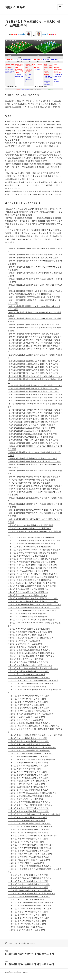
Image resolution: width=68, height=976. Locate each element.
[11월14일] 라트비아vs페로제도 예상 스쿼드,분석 (29, 896)
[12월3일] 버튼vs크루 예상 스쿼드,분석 (24, 768)
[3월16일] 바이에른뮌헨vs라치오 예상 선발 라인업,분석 (31, 561)
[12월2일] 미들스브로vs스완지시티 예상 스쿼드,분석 (30, 805)
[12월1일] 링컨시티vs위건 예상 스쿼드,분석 (26, 820)
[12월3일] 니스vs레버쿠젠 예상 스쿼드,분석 (26, 783)
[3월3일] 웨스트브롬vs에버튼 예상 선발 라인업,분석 (30, 631)
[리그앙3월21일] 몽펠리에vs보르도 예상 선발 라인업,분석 (32, 434)
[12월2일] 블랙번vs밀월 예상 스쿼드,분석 (25, 799)
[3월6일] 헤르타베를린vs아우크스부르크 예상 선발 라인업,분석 (34, 604)
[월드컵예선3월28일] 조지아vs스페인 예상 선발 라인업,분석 (33, 388)
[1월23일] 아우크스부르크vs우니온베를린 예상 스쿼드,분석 (33, 668)
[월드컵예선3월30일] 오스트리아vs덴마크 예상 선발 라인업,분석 (35, 339)
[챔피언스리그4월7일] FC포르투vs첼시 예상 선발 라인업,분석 (34, 297)
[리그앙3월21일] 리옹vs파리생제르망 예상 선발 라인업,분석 (33, 421)
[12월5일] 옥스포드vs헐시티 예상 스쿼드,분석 (27, 771)
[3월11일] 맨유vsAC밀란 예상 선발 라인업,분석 (28, 571)
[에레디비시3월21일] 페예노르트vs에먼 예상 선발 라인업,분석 (34, 488)
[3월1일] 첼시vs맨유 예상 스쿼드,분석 (24, 640)
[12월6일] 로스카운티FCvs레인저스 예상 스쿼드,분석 (30, 753)
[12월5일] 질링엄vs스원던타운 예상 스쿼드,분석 (28, 774)
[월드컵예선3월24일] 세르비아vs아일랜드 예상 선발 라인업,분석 (35, 400)
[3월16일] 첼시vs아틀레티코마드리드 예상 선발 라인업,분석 (33, 558)
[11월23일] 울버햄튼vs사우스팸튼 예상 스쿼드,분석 (30, 856)
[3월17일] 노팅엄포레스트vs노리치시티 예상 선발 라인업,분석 (34, 549)
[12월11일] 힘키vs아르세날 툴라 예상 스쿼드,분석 (29, 710)
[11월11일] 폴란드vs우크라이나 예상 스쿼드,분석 (29, 917)
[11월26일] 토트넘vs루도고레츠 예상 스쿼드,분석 (29, 850)
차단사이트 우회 (15, 7)
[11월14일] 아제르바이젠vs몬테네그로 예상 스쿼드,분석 (31, 893)
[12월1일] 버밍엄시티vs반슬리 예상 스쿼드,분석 (28, 811)
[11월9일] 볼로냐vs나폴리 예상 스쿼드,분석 (26, 929)
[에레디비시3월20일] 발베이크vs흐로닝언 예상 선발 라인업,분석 (35, 485)
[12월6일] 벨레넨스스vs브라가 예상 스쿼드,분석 (28, 741)
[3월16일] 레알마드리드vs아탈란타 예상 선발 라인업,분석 (32, 564)
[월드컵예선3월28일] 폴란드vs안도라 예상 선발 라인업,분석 (33, 370)
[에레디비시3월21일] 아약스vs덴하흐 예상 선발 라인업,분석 (33, 443)
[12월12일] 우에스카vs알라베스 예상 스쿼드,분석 (29, 695)
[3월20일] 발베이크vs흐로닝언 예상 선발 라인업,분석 (30, 525)
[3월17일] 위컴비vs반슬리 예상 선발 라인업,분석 (28, 555)
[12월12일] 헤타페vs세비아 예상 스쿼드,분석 (27, 698)
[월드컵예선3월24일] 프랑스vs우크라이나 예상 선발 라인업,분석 (35, 412)
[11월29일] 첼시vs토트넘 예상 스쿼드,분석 (26, 841)
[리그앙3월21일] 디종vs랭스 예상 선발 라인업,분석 (29, 431)
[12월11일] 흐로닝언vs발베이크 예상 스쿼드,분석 (29, 707)
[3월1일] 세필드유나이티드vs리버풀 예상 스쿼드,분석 (30, 637)
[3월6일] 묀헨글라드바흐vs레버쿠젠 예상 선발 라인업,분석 (33, 601)
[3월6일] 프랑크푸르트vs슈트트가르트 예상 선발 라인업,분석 (34, 607)
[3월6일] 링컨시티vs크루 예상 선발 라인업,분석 (28, 589)
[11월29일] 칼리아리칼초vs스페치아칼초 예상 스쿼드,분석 (32, 835)
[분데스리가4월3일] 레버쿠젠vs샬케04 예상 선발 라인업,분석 (34, 333)
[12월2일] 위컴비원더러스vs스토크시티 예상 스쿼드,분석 (32, 793)
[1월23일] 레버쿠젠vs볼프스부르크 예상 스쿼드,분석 (30, 665)
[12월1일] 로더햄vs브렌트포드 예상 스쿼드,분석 (28, 808)
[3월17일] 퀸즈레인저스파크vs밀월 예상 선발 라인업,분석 (32, 552)
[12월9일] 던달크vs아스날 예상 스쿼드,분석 (26, 717)
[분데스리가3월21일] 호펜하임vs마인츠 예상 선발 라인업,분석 (34, 476)
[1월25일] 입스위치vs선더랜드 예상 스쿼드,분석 (28, 647)
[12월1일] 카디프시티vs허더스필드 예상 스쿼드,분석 (30, 826)
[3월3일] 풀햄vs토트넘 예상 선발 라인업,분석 (27, 634)
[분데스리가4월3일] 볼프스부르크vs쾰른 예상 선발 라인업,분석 (34, 336)
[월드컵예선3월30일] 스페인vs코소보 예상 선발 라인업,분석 (33, 364)
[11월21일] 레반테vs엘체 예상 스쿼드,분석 (26, 863)
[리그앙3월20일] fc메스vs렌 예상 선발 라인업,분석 (29, 482)
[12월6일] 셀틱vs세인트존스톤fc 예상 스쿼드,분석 (29, 750)
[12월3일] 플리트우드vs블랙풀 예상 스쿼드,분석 (28, 765)
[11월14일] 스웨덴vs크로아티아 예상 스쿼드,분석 (29, 884)
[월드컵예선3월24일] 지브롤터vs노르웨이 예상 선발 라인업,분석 (35, 409)
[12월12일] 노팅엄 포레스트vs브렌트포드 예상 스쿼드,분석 (33, 680)
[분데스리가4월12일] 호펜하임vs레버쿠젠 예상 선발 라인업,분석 (35, 291)
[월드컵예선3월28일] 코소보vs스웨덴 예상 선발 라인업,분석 (33, 373)
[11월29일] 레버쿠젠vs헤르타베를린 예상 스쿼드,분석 (30, 847)
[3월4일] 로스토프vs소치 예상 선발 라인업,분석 (28, 616)
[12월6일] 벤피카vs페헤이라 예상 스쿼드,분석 (27, 738)
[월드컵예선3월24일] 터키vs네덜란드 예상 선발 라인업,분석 (33, 418)
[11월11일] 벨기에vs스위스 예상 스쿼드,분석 (27, 914)
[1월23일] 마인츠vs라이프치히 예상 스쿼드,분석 (28, 662)
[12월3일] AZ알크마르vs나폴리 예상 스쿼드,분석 (28, 780)
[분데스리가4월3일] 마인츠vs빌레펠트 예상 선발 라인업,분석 (34, 324)
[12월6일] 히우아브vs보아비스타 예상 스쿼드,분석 (29, 744)
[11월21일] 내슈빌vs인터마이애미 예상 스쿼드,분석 (30, 866)
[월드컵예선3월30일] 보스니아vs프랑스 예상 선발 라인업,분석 (34, 345)
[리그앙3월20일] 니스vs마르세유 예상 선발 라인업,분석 (31, 479)
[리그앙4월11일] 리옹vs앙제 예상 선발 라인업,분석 (29, 294)
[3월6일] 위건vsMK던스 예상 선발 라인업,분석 (27, 595)
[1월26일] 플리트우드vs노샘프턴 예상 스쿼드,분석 (29, 650)
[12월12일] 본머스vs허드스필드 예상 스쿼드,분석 (29, 677)
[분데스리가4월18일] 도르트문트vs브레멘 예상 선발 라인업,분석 (35, 254)
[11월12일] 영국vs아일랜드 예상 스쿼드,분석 (27, 923)
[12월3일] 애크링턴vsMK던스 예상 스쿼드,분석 (28, 762)
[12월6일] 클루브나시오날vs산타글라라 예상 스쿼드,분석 (32, 747)
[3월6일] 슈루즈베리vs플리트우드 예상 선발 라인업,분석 (32, 586)
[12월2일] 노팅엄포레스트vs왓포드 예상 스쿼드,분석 (30, 796)
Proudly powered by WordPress (16, 972)
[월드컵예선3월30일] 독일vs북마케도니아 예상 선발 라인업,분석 (35, 342)
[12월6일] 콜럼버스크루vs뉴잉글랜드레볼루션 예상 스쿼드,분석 (35, 735)
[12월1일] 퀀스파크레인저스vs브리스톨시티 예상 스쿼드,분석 (34, 814)
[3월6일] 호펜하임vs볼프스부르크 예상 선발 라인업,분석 (32, 610)
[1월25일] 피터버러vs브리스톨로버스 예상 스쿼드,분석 (31, 653)
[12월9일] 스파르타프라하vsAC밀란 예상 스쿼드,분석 (30, 713)
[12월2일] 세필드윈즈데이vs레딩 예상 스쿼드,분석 (29, 802)
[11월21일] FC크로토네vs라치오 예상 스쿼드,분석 (29, 859)
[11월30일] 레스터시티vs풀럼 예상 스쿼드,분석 (28, 832)
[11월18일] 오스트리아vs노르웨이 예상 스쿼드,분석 (30, 878)
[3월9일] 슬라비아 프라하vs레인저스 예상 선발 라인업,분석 (33, 577)
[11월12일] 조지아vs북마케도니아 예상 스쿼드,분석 (30, 908)
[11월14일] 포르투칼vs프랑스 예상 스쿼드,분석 (28, 887)
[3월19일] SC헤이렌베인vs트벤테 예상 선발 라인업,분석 (31, 537)
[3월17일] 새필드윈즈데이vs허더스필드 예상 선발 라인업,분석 (34, 540)
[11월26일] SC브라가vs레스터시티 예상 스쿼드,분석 (30, 853)
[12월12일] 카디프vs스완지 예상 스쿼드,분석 (27, 686)
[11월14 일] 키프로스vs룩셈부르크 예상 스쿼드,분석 (30, 890)
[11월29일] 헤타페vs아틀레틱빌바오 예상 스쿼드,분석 (30, 844)
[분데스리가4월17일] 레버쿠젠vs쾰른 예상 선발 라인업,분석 (33, 257)
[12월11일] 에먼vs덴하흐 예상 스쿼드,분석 (26, 704)
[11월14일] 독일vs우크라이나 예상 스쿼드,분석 (28, 881)
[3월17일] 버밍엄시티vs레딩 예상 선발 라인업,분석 (29, 546)
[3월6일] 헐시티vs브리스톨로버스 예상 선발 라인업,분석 (32, 583)
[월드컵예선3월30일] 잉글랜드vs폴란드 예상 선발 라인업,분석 (34, 361)
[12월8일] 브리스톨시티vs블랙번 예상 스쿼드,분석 (29, 723)
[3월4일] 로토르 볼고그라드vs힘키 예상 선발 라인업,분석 (32, 619)
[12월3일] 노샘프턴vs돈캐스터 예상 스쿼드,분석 (28, 756)
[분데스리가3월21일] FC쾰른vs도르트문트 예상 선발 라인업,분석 (35, 510)
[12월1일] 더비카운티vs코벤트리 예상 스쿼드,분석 (29, 823)
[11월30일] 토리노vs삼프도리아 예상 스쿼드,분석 (29, 829)
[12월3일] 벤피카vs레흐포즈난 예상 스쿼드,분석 (28, 777)
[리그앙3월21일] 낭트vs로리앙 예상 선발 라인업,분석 (30, 437)
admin (23, 943)
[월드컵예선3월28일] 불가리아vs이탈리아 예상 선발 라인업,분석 (35, 385)
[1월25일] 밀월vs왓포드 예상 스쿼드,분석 (25, 659)
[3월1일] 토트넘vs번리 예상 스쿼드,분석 (25, 644)
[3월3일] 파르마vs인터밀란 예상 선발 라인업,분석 (29, 628)
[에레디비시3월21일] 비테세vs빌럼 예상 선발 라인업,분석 (32, 458)
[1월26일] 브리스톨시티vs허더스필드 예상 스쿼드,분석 (31, 656)
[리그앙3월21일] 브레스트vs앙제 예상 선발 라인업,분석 (31, 428)
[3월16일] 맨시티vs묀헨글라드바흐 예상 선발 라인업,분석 (32, 567)
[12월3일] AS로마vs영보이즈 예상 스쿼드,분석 (27, 786)
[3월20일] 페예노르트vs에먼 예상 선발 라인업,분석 (29, 528)
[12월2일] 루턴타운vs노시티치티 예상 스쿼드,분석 (29, 790)
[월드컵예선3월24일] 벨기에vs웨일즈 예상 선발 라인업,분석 (33, 415)
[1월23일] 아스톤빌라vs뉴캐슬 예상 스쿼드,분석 (28, 671)
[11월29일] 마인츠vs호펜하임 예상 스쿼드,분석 (28, 838)
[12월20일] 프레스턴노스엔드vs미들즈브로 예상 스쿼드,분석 (33, 726)
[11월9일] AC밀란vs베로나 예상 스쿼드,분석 (26, 926)
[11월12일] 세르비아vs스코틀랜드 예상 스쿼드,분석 (30, 905)
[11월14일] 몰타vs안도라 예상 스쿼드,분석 (26, 899)
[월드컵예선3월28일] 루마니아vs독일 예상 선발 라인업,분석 (33, 367)
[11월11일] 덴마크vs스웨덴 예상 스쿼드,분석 (27, 920)
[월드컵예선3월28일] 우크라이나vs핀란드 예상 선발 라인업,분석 (35, 376)
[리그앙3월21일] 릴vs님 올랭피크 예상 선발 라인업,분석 (31, 424)
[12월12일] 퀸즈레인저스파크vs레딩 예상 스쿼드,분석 (30, 683)
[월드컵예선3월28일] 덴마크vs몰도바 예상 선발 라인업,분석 (33, 391)
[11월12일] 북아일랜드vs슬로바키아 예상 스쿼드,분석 (30, 902)
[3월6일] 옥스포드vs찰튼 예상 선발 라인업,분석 (28, 592)
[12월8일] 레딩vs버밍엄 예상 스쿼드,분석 (25, 720)
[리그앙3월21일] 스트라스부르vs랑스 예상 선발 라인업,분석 (33, 440)
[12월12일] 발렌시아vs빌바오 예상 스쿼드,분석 (28, 701)
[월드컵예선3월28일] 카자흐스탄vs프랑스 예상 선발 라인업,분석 (35, 397)
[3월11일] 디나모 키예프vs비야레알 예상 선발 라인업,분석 (32, 574)
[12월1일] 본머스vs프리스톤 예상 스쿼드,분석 (27, 817)
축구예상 (32, 943)
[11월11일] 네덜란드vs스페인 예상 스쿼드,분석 (28, 911)
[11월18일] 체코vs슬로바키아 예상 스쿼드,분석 (28, 875)
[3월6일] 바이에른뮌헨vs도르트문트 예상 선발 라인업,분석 (33, 598)
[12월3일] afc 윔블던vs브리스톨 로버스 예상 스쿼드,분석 (32, 759)
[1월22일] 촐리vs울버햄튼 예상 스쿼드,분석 (26, 674)
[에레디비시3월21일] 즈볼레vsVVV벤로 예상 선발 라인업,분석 (34, 461)
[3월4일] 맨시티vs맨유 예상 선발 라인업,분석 (27, 613)
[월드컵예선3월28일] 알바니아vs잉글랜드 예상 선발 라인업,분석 (35, 394)
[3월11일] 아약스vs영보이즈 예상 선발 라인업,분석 (29, 580)
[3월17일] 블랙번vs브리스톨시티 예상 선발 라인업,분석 (31, 543)
